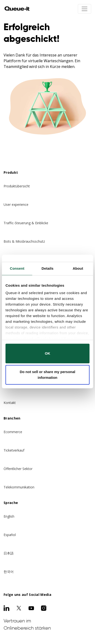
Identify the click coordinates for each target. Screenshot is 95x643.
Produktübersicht (17, 186)
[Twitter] (19, 608)
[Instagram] (43, 608)
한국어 (9, 571)
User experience (16, 204)
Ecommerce (13, 432)
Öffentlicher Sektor (18, 468)
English (9, 516)
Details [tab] (47, 268)
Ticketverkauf (14, 450)
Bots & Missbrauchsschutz (24, 241)
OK (47, 353)
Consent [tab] (17, 268)
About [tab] (78, 268)
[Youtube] (31, 608)
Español (10, 534)
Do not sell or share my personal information (47, 375)
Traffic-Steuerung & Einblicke (26, 223)
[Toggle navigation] (84, 9)
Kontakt (10, 402)
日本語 (9, 553)
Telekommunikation (19, 487)
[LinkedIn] (6, 608)
